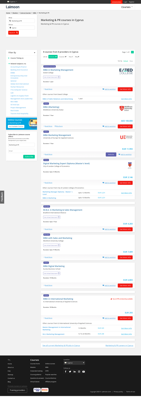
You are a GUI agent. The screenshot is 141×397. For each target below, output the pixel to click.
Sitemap (10, 376)
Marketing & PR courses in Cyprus (62, 20)
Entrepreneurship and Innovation (19, 77)
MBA (46, 368)
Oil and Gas (15, 105)
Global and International (20, 84)
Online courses (50, 365)
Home (10, 365)
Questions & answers (37, 379)
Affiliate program (50, 383)
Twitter (70, 372)
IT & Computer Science (19, 90)
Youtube (84, 372)
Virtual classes (34, 383)
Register (131, 2)
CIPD (46, 372)
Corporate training (36, 372)
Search (13, 32)
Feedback (2, 197)
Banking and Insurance (19, 70)
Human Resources (17, 87)
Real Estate (15, 110)
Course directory (50, 379)
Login (125, 2)
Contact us (11, 379)
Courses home (35, 365)
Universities (116, 2)
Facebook (66, 372)
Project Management (18, 108)
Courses (126, 7)
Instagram (79, 372)
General (13, 81)
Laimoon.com (106, 393)
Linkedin (75, 372)
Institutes (53, 57)
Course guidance (35, 375)
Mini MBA (14, 102)
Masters (33, 368)
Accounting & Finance (19, 67)
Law (12, 93)
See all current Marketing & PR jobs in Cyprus (61, 346)
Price (131, 61)
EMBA (13, 73)
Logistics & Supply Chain (20, 96)
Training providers (17, 391)
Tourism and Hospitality (19, 113)
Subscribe (29, 156)
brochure (59, 126)
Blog (9, 383)
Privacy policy (118, 393)
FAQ (9, 372)
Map (77, 57)
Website (111, 155)
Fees (71, 57)
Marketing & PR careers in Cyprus (119, 346)
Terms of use (130, 393)
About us (11, 368)
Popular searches (51, 375)
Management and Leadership (21, 99)
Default (125, 61)
